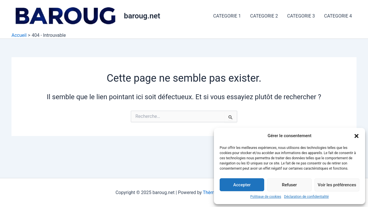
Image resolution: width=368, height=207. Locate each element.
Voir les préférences (337, 184)
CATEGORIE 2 (264, 16)
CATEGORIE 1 (227, 16)
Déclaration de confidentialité (306, 197)
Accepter (241, 184)
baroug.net (142, 16)
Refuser (289, 184)
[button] (356, 136)
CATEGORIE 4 (338, 16)
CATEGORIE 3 (301, 16)
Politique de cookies (265, 197)
